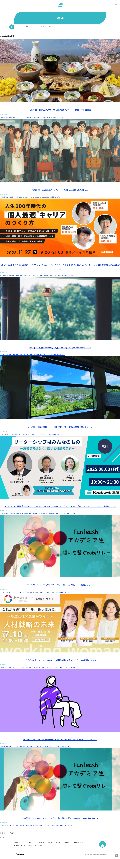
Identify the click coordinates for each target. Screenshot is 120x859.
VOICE (19, 27)
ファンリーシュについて (28, 842)
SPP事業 (30, 845)
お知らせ (41, 842)
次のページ (6, 837)
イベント (50, 842)
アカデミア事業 (38, 845)
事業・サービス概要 (20, 845)
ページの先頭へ (116, 855)
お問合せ (66, 842)
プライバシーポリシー (78, 842)
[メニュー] (116, 4)
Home (16, 842)
